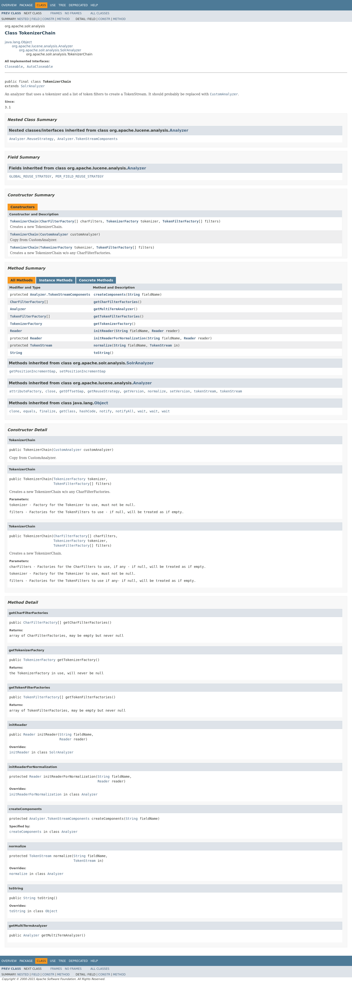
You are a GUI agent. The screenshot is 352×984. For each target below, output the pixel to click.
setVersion (180, 391)
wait (142, 411)
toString (101, 353)
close (50, 391)
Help (94, 5)
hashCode (87, 411)
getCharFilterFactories (116, 302)
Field (35, 19)
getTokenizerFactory (113, 324)
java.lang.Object (18, 42)
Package (26, 5)
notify (105, 411)
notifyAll (125, 411)
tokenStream (205, 391)
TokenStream (41, 345)
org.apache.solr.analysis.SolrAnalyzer (50, 50)
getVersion (134, 391)
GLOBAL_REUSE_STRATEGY (30, 176)
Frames (56, 13)
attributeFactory (25, 391)
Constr (48, 19)
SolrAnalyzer (33, 86)
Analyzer (179, 130)
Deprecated (78, 5)
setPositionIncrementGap (82, 371)
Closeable (14, 66)
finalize (47, 411)
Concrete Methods (96, 280)
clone (14, 411)
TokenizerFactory (122, 221)
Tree (62, 5)
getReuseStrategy (104, 391)
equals (29, 411)
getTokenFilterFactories (117, 316)
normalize (103, 345)
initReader (104, 331)
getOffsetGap (71, 391)
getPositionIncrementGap (32, 371)
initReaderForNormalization (120, 338)
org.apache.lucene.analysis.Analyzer (42, 46)
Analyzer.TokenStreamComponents (87, 139)
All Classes (99, 13)
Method (63, 19)
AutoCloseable (40, 66)
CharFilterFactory (57, 221)
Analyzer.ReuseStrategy (31, 139)
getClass (67, 411)
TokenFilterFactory (181, 221)
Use (53, 5)
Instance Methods (55, 280)
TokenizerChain (24, 221)
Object (101, 403)
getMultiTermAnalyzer (114, 309)
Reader (16, 331)
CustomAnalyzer (54, 234)
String (134, 294)
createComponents (110, 294)
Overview (9, 5)
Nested (23, 19)
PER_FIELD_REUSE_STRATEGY (79, 176)
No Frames (73, 13)
